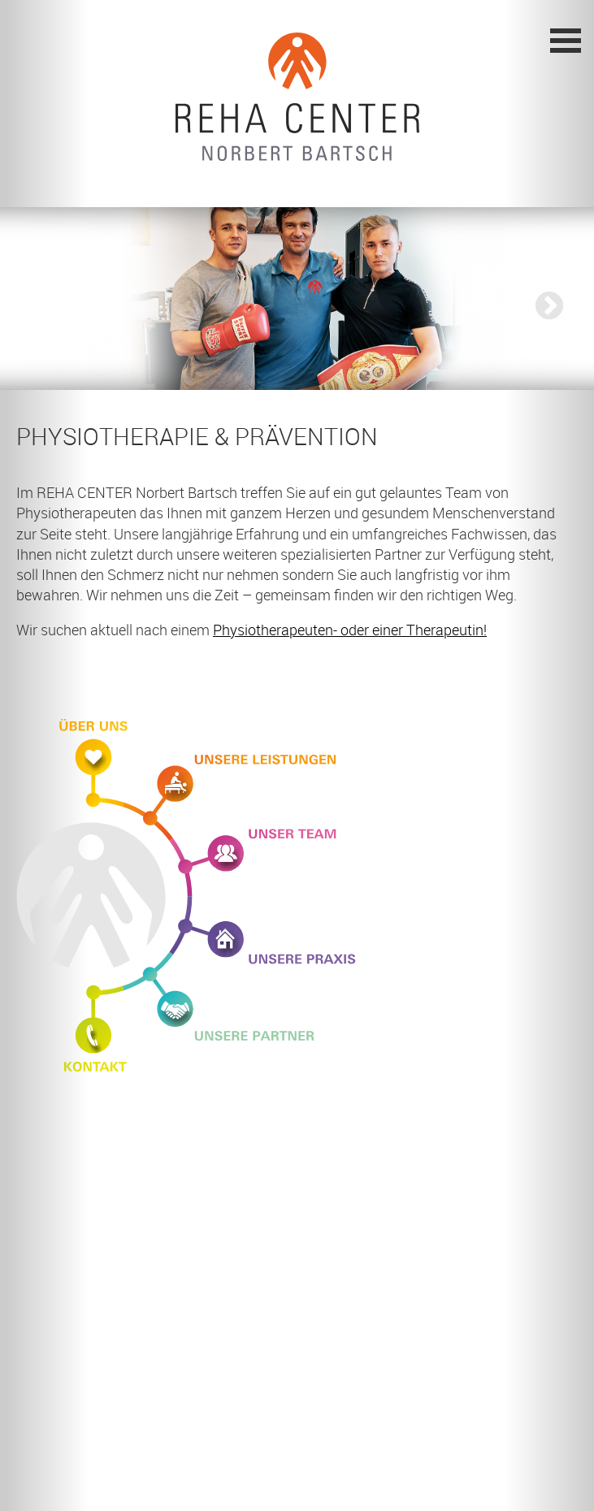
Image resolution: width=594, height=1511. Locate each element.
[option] (297, 298)
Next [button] (541, 306)
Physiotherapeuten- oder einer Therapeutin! (350, 629)
